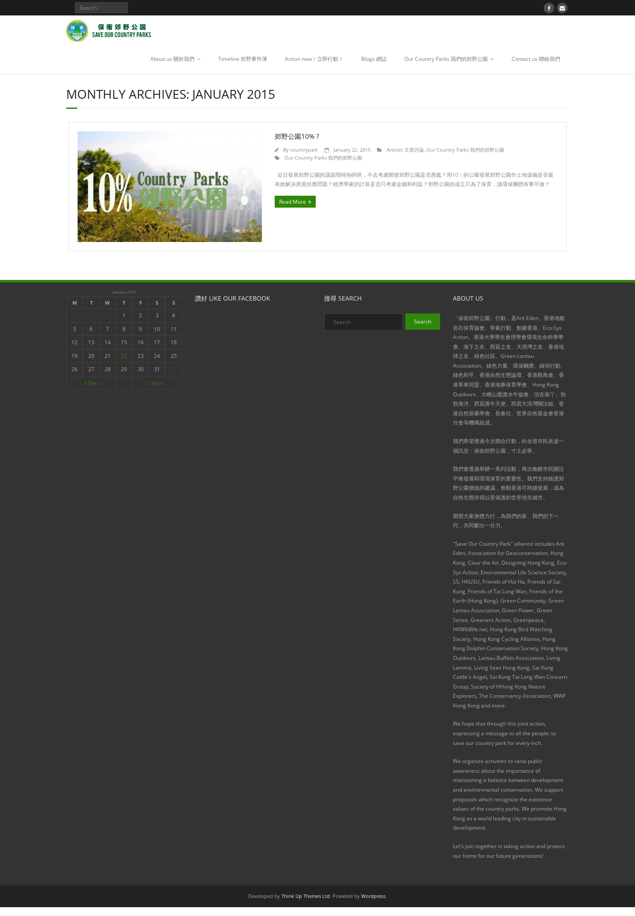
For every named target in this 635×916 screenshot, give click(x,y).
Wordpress (373, 896)
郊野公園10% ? (297, 136)
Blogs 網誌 (374, 59)
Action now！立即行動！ (314, 59)
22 (124, 356)
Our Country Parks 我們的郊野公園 (446, 59)
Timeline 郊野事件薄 (242, 59)
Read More (292, 201)
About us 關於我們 (172, 59)
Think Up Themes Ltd (305, 896)
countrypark (304, 149)
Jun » (157, 383)
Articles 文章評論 (405, 149)
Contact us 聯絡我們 (536, 59)
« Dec (91, 383)
